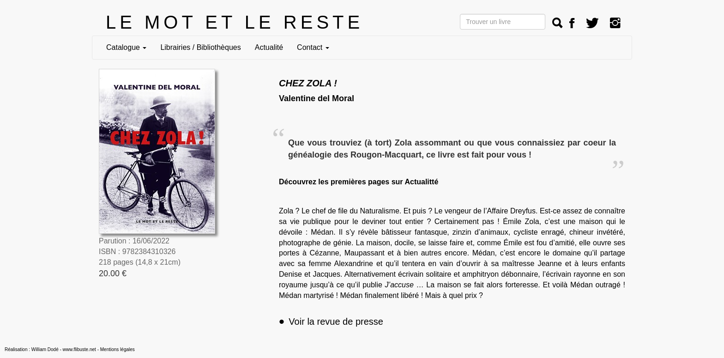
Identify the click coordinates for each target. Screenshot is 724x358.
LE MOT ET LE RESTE (234, 22)
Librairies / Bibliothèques (200, 47)
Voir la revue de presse (331, 321)
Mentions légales (117, 349)
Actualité (269, 47)
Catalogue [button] (126, 47)
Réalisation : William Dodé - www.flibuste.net (50, 349)
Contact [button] (313, 47)
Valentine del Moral (316, 98)
